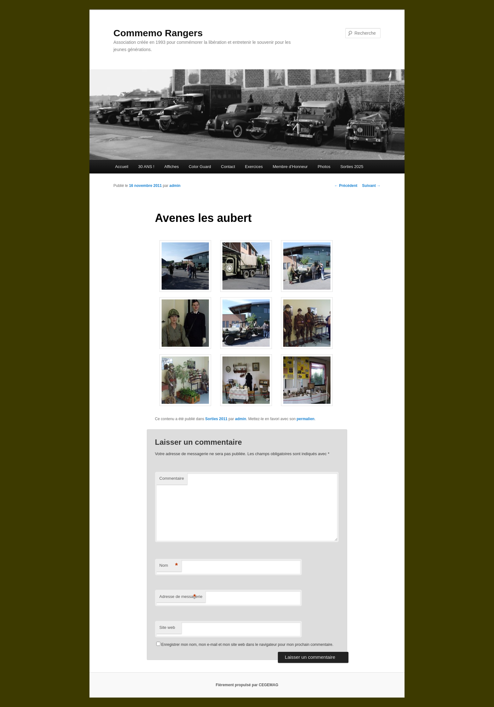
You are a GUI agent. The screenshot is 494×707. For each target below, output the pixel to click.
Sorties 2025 (351, 166)
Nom (168, 565)
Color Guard (200, 166)
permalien (305, 419)
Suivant (371, 185)
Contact (228, 166)
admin (174, 185)
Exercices (254, 166)
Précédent (345, 185)
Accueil (121, 166)
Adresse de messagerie (181, 596)
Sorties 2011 (216, 419)
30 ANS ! (146, 166)
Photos (324, 166)
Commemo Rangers (158, 33)
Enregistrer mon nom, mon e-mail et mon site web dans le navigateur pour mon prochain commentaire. (247, 644)
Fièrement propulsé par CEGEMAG (247, 685)
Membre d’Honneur (290, 166)
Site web (167, 627)
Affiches (171, 166)
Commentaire (171, 478)
